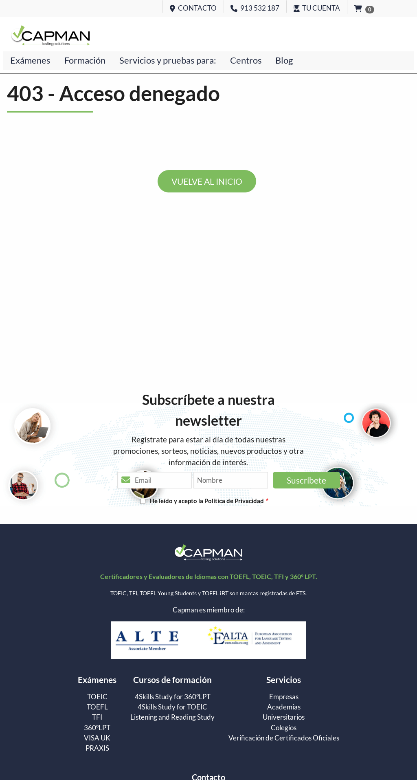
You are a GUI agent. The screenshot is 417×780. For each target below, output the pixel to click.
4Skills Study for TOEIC (172, 707)
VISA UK (97, 738)
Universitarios (284, 717)
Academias (284, 707)
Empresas (283, 697)
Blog (284, 60)
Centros (246, 60)
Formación (84, 60)
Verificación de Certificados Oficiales (283, 738)
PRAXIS (97, 748)
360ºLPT (97, 728)
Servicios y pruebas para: (167, 60)
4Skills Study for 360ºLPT (173, 697)
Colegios (283, 728)
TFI (97, 717)
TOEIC (97, 697)
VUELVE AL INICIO (206, 181)
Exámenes (30, 60)
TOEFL (97, 707)
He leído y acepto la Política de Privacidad (207, 500)
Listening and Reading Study (172, 717)
